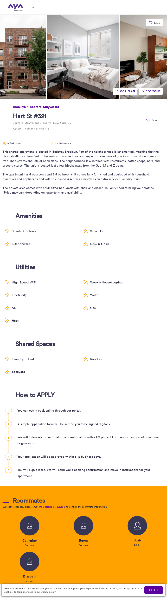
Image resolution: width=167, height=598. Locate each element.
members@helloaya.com (52, 506)
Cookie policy (48, 591)
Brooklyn (19, 107)
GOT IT (153, 590)
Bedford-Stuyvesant (44, 107)
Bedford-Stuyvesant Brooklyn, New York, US (42, 122)
